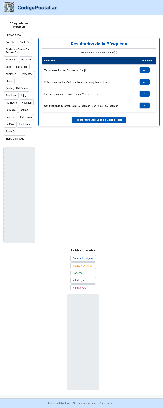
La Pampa (24, 124)
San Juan (11, 95)
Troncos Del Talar (82, 265)
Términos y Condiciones (84, 403)
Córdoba (10, 42)
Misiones (11, 74)
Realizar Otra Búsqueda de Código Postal (99, 119)
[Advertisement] (99, 26)
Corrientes (27, 74)
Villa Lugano (79, 280)
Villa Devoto (79, 287)
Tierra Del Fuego (15, 138)
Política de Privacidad (59, 403)
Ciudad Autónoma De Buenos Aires (17, 51)
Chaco (9, 81)
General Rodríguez (83, 258)
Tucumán (26, 59)
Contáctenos (105, 403)
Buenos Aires (13, 35)
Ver (144, 70)
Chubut (24, 109)
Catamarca (26, 117)
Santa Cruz (12, 131)
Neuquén (27, 102)
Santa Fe (25, 42)
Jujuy (23, 95)
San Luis (10, 117)
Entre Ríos (22, 66)
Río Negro (11, 102)
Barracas (78, 273)
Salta (8, 66)
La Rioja (10, 124)
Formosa (11, 109)
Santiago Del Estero (17, 88)
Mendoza (11, 59)
